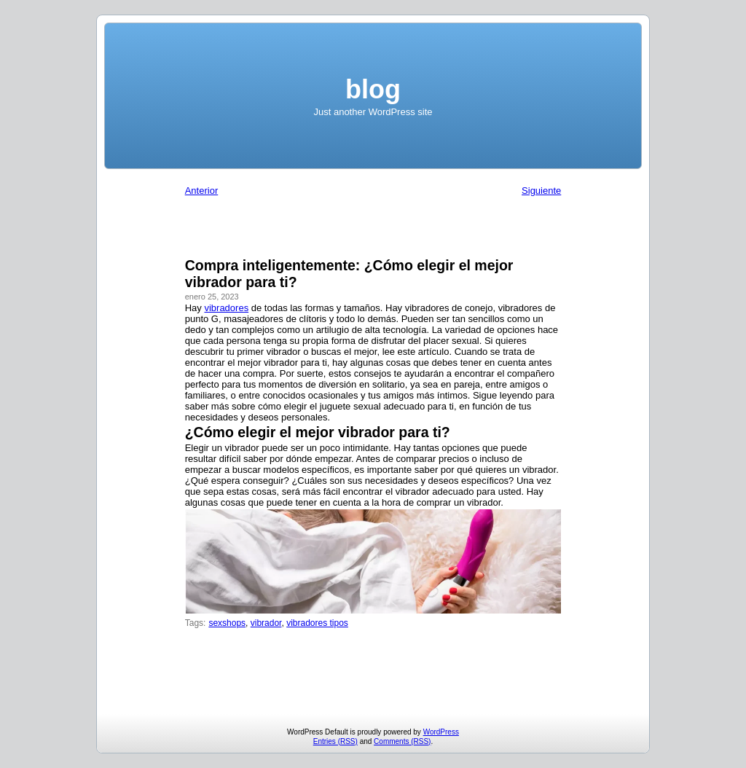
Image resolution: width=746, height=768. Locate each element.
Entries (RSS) (335, 741)
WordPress (441, 732)
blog (373, 89)
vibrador (266, 623)
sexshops (227, 623)
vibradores (226, 307)
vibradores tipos (317, 623)
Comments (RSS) (402, 741)
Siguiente (541, 190)
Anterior (202, 190)
